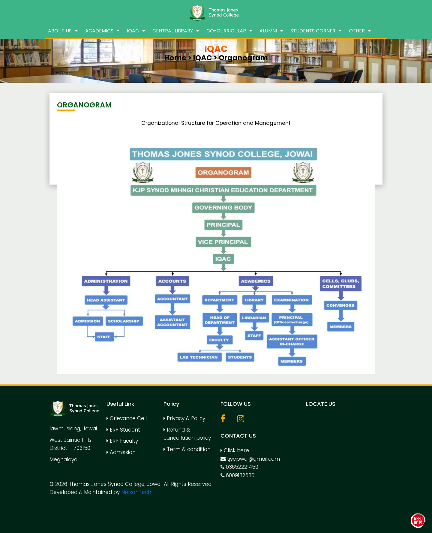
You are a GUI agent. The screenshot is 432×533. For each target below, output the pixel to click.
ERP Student (123, 429)
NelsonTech (136, 492)
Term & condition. (188, 449)
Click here (234, 450)
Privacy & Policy (184, 418)
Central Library (172, 30)
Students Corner (312, 30)
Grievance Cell (126, 418)
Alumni (268, 30)
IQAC (133, 30)
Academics (99, 30)
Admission (121, 452)
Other (357, 30)
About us (60, 30)
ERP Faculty (122, 440)
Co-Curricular (226, 30)
